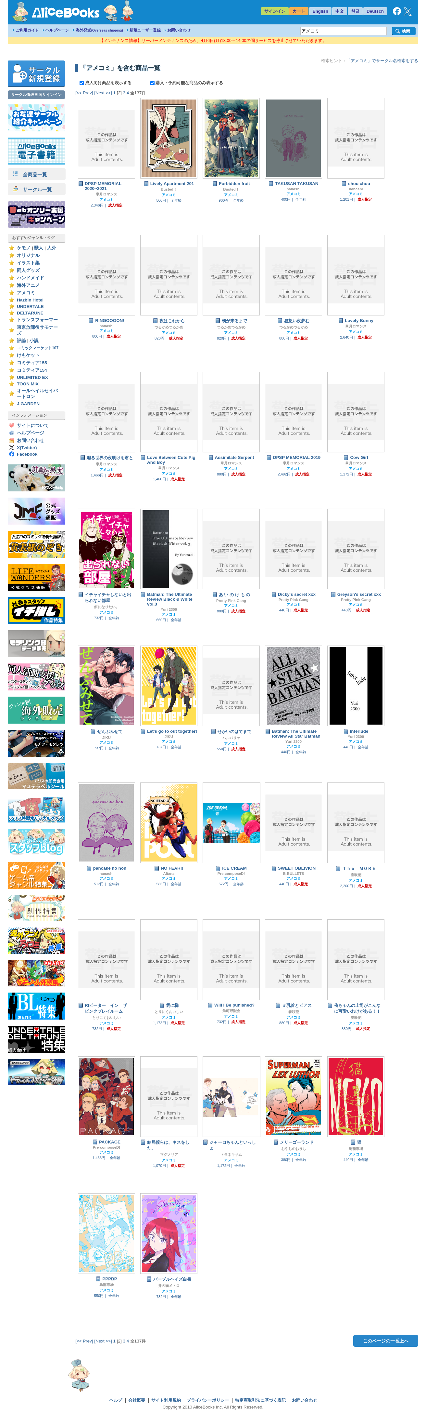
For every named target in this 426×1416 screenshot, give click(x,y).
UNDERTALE (30, 306)
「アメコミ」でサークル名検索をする (382, 60)
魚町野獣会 (231, 1011)
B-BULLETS (293, 873)
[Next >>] (103, 92)
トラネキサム (231, 1154)
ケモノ (24, 248)
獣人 (38, 248)
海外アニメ (28, 285)
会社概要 (136, 1400)
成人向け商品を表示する (106, 82)
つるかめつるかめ (169, 327)
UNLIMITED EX (32, 377)
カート (299, 11)
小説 (34, 340)
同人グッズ (28, 270)
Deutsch (375, 11)
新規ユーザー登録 (145, 30)
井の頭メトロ (169, 1286)
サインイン (274, 11)
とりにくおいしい (106, 1018)
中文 (339, 11)
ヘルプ (115, 1400)
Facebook (27, 454)
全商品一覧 (30, 174)
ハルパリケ (231, 738)
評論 (21, 340)
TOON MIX (28, 383)
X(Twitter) (27, 447)
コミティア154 (32, 370)
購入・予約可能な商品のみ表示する (186, 82)
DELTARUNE (30, 313)
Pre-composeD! (231, 873)
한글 (355, 11)
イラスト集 (28, 262)
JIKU (106, 738)
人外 (51, 248)
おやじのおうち (293, 1149)
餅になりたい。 (106, 607)
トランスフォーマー (37, 319)
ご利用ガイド (27, 30)
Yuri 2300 (169, 609)
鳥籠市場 (356, 1149)
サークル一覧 (32, 189)
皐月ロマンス (106, 194)
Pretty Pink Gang (231, 601)
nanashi (293, 189)
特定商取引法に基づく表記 (260, 1400)
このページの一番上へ (385, 1340)
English (320, 11)
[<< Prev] (84, 92)
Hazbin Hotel (30, 300)
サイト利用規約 (166, 1400)
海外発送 (99, 30)
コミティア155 (32, 362)
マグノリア (169, 1154)
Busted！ (169, 189)
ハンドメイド (30, 277)
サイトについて (33, 425)
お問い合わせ (179, 30)
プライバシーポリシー (208, 1400)
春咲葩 (356, 875)
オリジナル (28, 255)
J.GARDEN (28, 403)
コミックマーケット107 (37, 348)
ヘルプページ (57, 30)
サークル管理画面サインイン (36, 94)
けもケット (28, 355)
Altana (169, 873)
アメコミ (26, 292)
